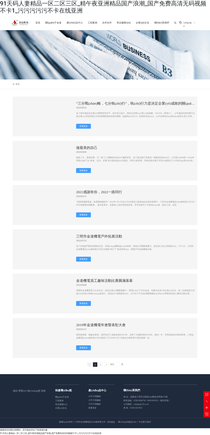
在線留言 (207, 394)
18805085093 (152, 400)
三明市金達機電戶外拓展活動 (99, 236)
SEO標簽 (111, 422)
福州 (149, 422)
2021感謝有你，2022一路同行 (99, 192)
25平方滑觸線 (94, 400)
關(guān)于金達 (62, 397)
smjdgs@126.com (141, 404)
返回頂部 (207, 414)
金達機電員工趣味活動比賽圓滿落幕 (104, 281)
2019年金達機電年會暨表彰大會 (101, 325)
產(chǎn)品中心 (97, 390)
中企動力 (143, 422)
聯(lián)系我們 (131, 390)
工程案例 (59, 401)
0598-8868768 (140, 400)
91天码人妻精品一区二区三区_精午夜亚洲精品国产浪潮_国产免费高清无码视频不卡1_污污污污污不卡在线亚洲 (50, 433)
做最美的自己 (86, 148)
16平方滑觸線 (94, 396)
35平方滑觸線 (94, 404)
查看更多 (92, 408)
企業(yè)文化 (61, 408)
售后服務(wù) (61, 404)
